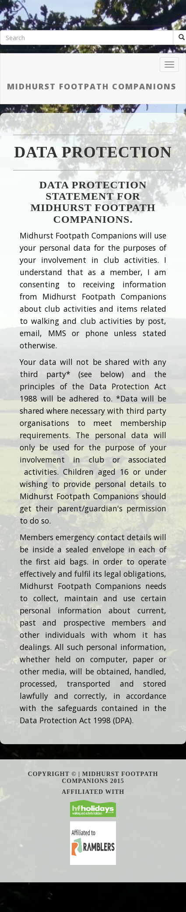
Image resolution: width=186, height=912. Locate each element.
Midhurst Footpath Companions (91, 86)
